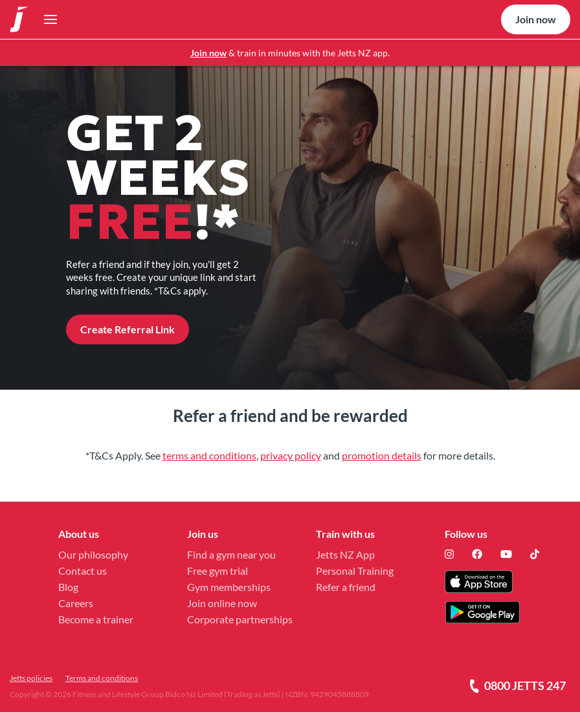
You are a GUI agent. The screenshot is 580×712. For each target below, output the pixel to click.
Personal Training (355, 570)
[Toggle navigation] (47, 20)
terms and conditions (209, 455)
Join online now (222, 603)
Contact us (82, 570)
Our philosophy (93, 554)
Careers (75, 603)
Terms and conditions (101, 678)
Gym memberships (229, 587)
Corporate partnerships (240, 619)
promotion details (381, 455)
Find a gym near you (231, 554)
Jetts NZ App (345, 554)
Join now (208, 52)
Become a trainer (95, 619)
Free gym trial (217, 570)
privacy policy (290, 455)
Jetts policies (31, 678)
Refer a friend (345, 587)
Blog (68, 587)
